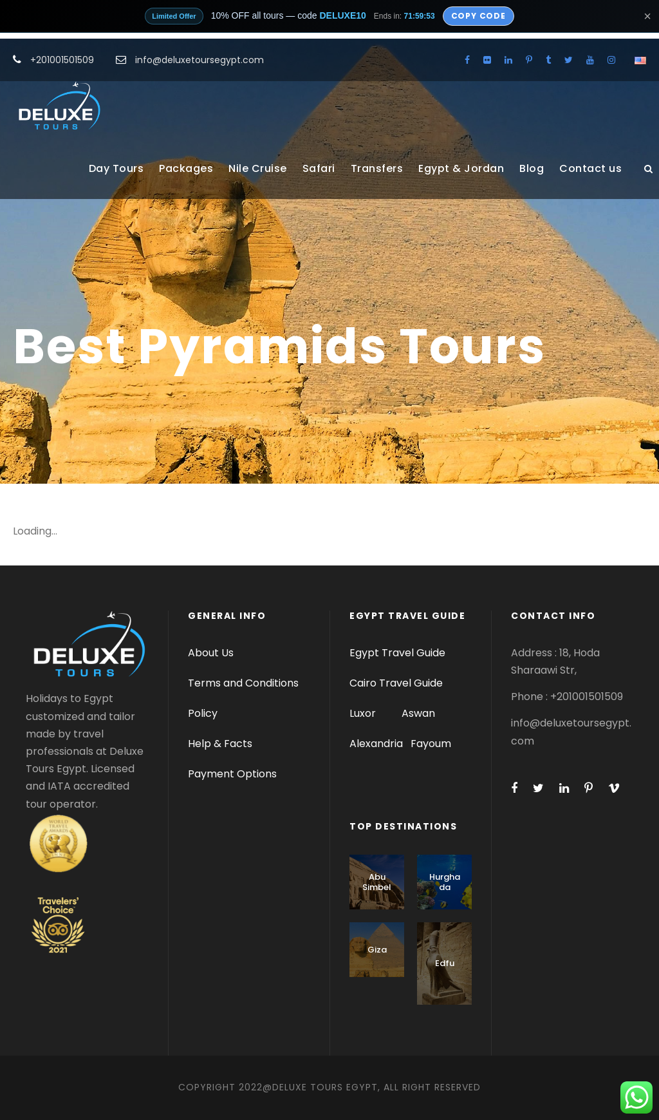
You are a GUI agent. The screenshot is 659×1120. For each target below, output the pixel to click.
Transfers (377, 168)
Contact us (590, 168)
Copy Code (478, 15)
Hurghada (444, 882)
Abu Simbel (376, 882)
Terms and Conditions (243, 683)
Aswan (418, 713)
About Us (211, 652)
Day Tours (116, 168)
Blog (531, 168)
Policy (203, 713)
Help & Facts (220, 743)
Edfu (444, 963)
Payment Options (232, 773)
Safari (318, 168)
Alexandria (376, 743)
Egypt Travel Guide (397, 652)
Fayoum (431, 743)
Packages (186, 168)
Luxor (363, 713)
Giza (377, 950)
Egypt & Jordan (461, 168)
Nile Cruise (257, 168)
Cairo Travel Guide (396, 683)
